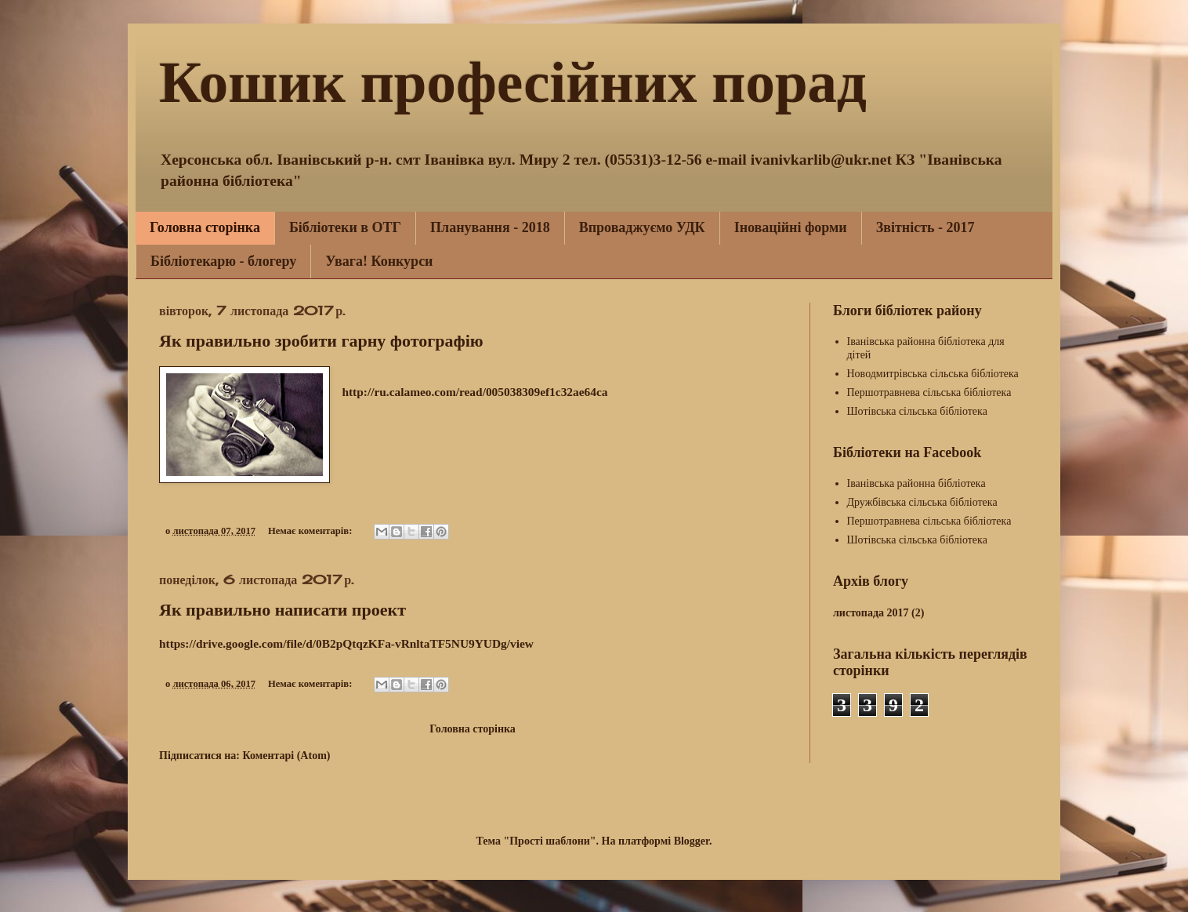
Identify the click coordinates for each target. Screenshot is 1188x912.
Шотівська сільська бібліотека (917, 411)
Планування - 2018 (490, 227)
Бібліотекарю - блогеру (223, 261)
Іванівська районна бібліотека (916, 483)
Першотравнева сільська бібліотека (929, 392)
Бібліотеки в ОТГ (345, 227)
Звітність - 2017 (925, 227)
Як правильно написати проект (282, 610)
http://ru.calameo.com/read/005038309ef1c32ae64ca (474, 391)
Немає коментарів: (311, 530)
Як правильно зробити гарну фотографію (321, 341)
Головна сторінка (205, 227)
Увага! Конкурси (379, 261)
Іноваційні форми (790, 227)
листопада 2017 (870, 613)
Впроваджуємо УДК (642, 227)
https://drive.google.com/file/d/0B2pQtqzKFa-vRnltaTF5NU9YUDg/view (346, 643)
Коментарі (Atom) (286, 755)
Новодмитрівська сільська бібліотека (933, 374)
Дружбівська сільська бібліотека (922, 502)
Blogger (691, 841)
